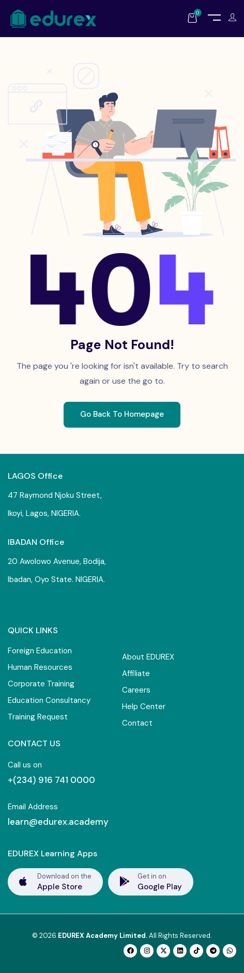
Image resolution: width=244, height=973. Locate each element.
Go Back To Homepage (122, 414)
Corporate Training (41, 684)
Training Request (38, 717)
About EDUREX (148, 657)
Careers (136, 690)
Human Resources (40, 667)
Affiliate (136, 673)
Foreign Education (40, 651)
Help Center (143, 706)
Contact (137, 723)
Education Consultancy (49, 700)
